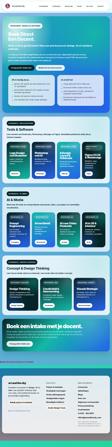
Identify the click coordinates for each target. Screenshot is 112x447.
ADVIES (79, 6)
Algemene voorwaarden (88, 408)
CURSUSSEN (56, 6)
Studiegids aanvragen (56, 397)
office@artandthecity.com (89, 424)
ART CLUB (89, 6)
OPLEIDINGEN (43, 6)
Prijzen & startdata (54, 393)
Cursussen (83, 393)
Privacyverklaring (86, 412)
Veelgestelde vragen (55, 405)
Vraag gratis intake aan (21, 68)
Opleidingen (83, 397)
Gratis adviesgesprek (55, 401)
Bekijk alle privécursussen (50, 68)
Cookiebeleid (84, 416)
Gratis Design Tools (56, 414)
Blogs (80, 401)
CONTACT (100, 6)
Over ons (82, 405)
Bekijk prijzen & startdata (21, 409)
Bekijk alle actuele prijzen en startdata (17, 368)
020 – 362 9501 (87, 420)
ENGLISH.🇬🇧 (69, 6)
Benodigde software (55, 408)
